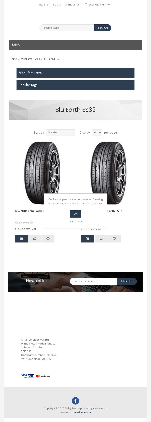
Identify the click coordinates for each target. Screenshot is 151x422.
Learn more (75, 221)
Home (13, 59)
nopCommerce (82, 412)
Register (44, 5)
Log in (57, 5)
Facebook (75, 401)
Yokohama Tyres (30, 59)
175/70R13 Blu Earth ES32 (32, 211)
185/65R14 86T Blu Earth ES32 (101, 211)
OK (75, 213)
